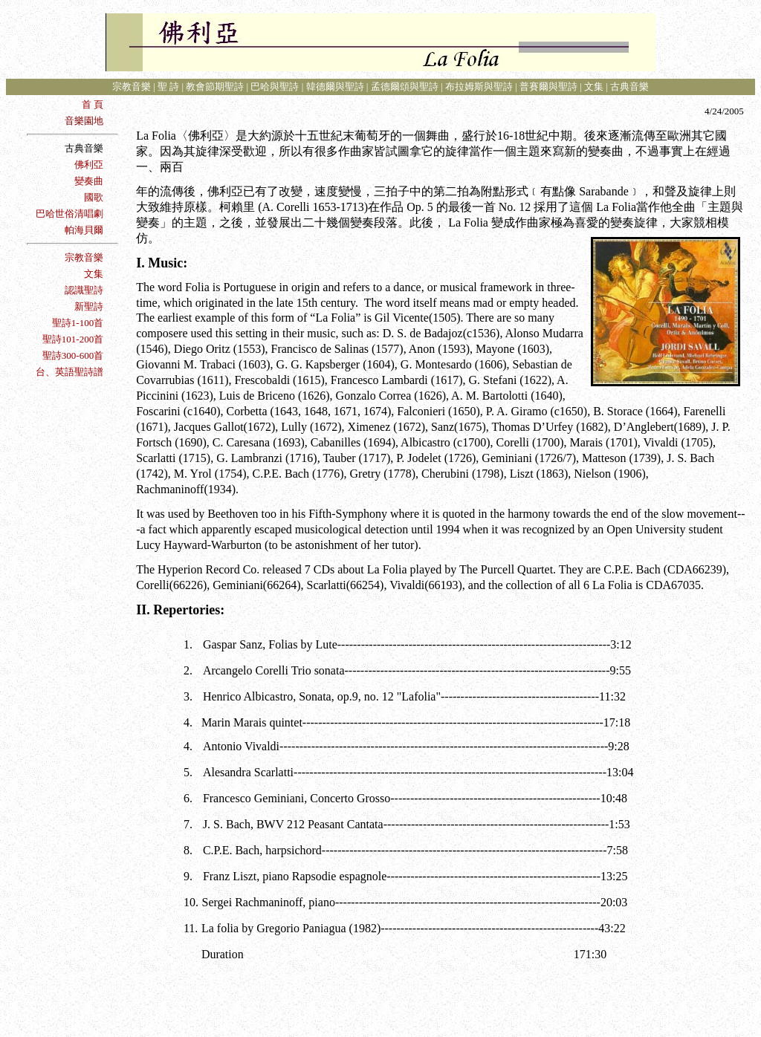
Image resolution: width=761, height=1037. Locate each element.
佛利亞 (88, 164)
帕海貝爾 (84, 229)
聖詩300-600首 (72, 355)
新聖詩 (88, 306)
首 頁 (92, 104)
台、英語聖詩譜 (69, 371)
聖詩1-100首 (77, 322)
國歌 (93, 197)
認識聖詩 (84, 290)
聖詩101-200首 (72, 339)
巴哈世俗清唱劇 (69, 213)
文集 (93, 273)
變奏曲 (88, 180)
